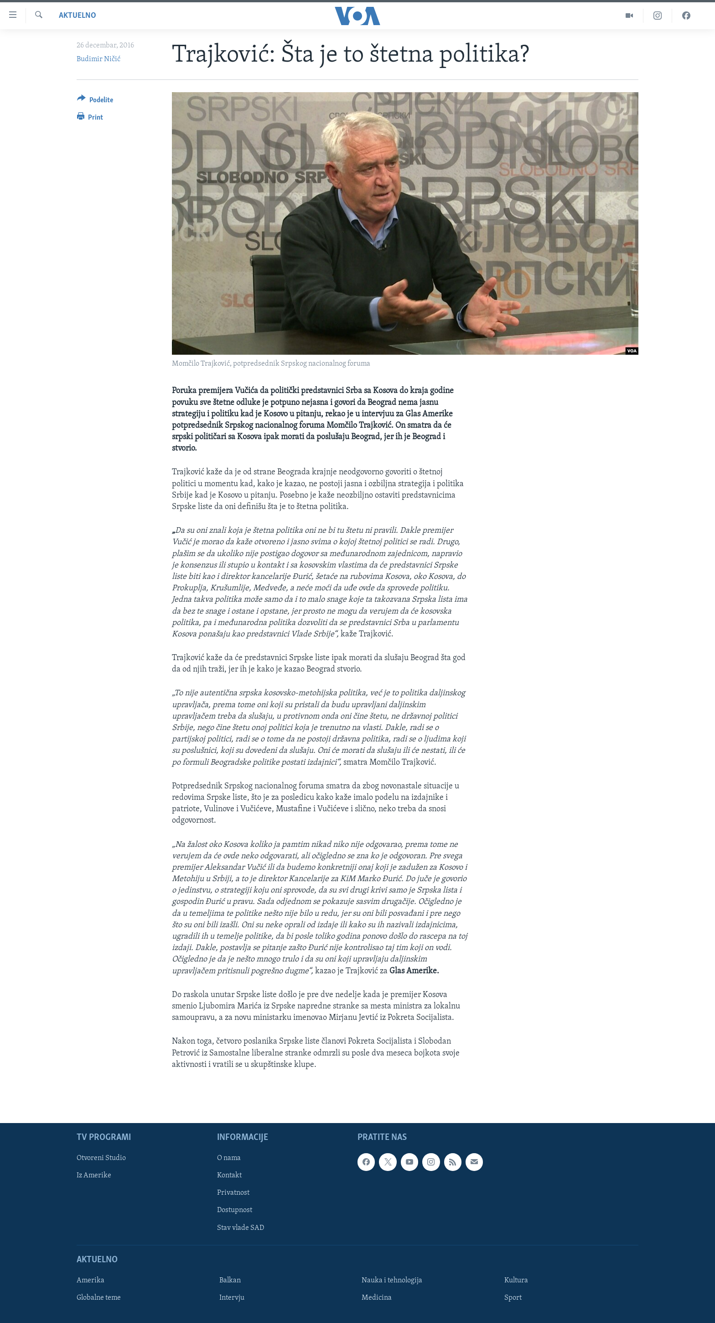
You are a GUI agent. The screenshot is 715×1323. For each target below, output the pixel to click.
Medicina (377, 1298)
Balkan (230, 1280)
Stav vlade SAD (240, 1227)
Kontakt (229, 1175)
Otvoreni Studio (101, 1158)
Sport (513, 1298)
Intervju (231, 1298)
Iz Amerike (94, 1175)
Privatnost (233, 1193)
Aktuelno (77, 15)
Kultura (516, 1280)
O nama (229, 1158)
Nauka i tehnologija (392, 1280)
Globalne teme (99, 1298)
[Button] (95, 101)
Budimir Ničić (98, 59)
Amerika (90, 1280)
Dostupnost (234, 1210)
